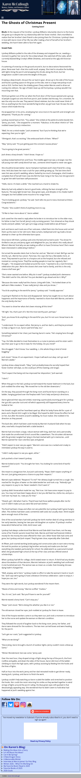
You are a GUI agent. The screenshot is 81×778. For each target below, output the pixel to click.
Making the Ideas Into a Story (16, 750)
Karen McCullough (14, 776)
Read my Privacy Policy (40, 741)
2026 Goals (8, 770)
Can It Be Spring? (10, 754)
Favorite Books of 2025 (13, 768)
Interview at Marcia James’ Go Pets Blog (20, 761)
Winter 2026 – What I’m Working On (18, 764)
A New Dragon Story (12, 757)
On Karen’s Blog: (15, 747)
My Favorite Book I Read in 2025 (17, 766)
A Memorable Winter (12, 759)
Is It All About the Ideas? (13, 752)
